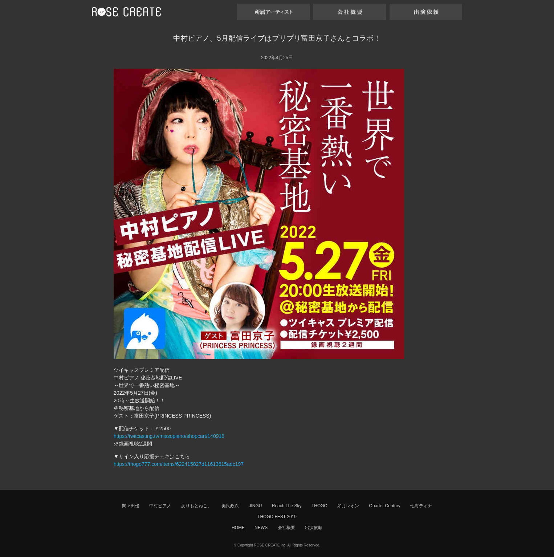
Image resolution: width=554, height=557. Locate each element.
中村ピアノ (160, 505)
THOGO (319, 505)
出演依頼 (313, 527)
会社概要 (286, 527)
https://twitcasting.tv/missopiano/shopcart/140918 (169, 436)
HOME (238, 527)
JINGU (255, 505)
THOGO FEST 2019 (277, 516)
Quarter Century (384, 505)
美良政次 (230, 505)
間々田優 (130, 505)
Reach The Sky (287, 505)
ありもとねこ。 (196, 505)
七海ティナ (421, 505)
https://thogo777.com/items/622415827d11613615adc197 (179, 464)
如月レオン (348, 505)
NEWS (261, 527)
